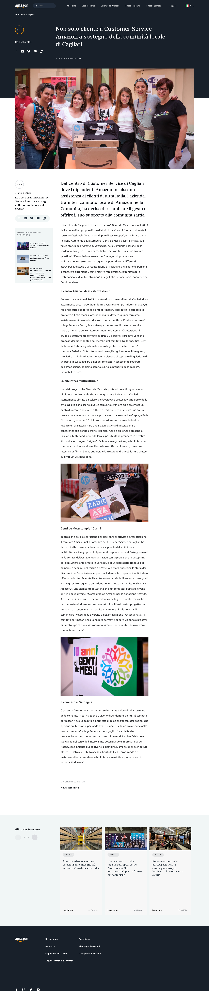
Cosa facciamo (88, 5)
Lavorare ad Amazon (110, 5)
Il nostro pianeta (153, 5)
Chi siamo (71, 5)
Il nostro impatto (132, 5)
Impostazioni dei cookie (73, 978)
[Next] (34, 837)
